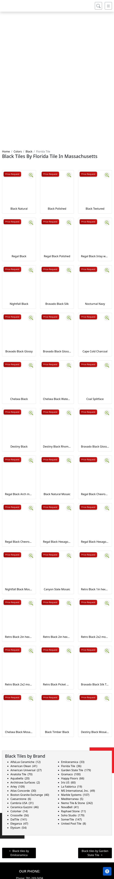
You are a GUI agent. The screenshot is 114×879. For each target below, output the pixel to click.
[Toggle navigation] (108, 8)
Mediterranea (72, 799)
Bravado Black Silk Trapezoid (95, 684)
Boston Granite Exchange (29, 795)
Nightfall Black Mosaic (19, 589)
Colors (18, 151)
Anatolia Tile (21, 774)
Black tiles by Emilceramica (19, 853)
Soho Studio (72, 815)
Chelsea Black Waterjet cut (57, 399)
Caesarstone (20, 799)
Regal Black (19, 256)
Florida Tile (71, 766)
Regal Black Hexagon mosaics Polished (95, 542)
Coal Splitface (95, 399)
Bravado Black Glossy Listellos (57, 351)
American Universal (26, 770)
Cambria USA (22, 803)
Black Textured (95, 209)
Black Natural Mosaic (57, 494)
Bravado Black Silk (57, 304)
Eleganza (19, 823)
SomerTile (71, 819)
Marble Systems (75, 795)
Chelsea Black (19, 399)
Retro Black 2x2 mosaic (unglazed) (19, 684)
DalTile (18, 819)
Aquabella (19, 778)
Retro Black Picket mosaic (57, 684)
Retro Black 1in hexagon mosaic (95, 589)
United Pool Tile (73, 823)
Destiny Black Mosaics (95, 732)
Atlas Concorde (23, 791)
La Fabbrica (71, 786)
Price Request (12, 174)
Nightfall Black (19, 304)
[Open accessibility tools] (107, 871)
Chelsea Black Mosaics (19, 732)
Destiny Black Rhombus (57, 446)
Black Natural (19, 209)
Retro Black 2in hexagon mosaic (19, 637)
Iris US (68, 782)
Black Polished (57, 209)
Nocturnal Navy (95, 304)
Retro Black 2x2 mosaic (95, 637)
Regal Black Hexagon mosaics (57, 542)
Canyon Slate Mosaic (57, 589)
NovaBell (70, 807)
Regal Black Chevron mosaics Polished (19, 542)
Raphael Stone (73, 811)
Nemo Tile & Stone (77, 803)
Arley (17, 786)
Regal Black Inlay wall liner (95, 256)
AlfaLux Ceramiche (25, 762)
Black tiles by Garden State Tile (95, 853)
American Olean (23, 766)
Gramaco (70, 774)
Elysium (18, 828)
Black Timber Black (57, 732)
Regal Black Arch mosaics (19, 494)
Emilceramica (72, 762)
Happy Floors (72, 778)
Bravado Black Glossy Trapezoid (95, 446)
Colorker (19, 811)
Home (6, 151)
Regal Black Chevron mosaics (95, 494)
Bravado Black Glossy (19, 351)
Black (29, 151)
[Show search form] (98, 8)
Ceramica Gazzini (24, 807)
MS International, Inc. (78, 791)
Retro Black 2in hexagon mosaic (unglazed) (57, 637)
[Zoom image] (31, 175)
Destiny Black (19, 446)
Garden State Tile (76, 770)
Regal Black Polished (57, 256)
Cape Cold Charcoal (95, 351)
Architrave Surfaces (25, 782)
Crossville (19, 815)
